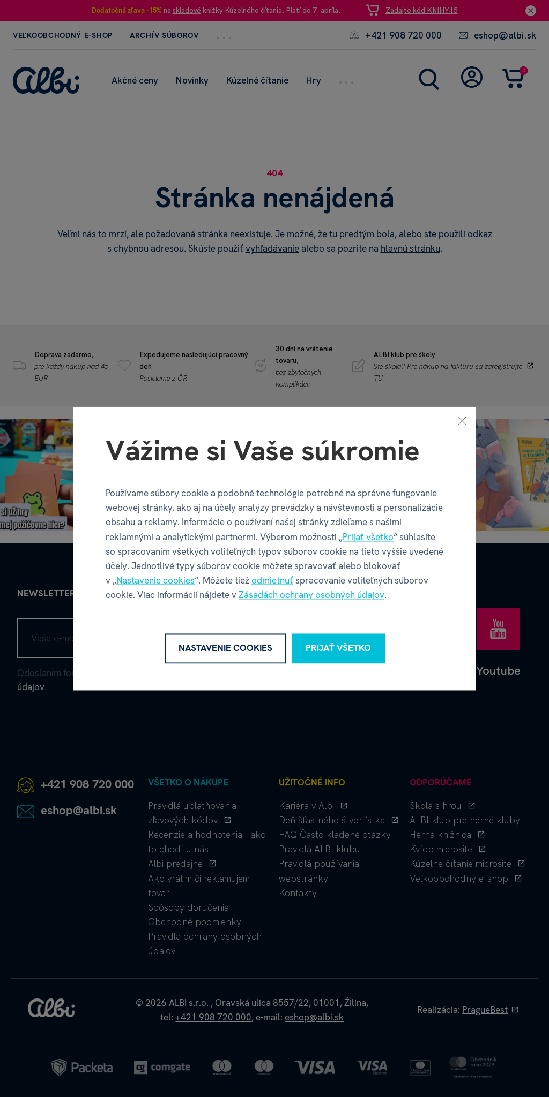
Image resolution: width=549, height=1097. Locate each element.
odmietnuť (272, 581)
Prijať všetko (368, 537)
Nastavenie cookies (155, 581)
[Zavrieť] (462, 420)
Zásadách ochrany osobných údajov (311, 595)
